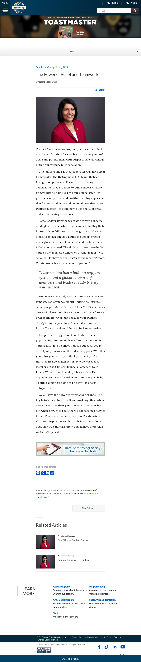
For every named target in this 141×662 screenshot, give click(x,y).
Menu (71, 51)
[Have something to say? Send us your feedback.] (70, 449)
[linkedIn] (47, 472)
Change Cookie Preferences (49, 640)
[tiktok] (96, 90)
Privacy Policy (48, 637)
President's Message (45, 67)
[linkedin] (99, 90)
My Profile (131, 2)
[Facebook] (38, 472)
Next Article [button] (89, 508)
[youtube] (101, 90)
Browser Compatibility (81, 637)
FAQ (39, 637)
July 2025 (63, 67)
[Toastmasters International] (19, 8)
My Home (112, 2)
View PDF (80, 34)
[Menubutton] (5, 7)
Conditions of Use (62, 637)
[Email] (52, 472)
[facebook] (94, 90)
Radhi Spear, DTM (48, 82)
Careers (117, 637)
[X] (43, 472)
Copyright (95, 637)
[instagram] (104, 90)
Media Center (106, 637)
